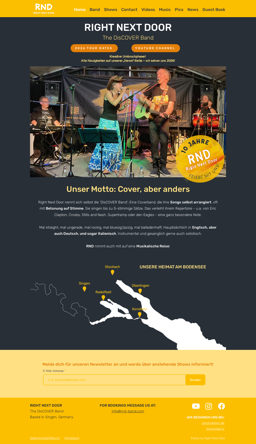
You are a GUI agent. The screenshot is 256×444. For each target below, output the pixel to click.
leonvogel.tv (215, 429)
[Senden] (195, 379)
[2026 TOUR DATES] (94, 48)
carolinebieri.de (213, 423)
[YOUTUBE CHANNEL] (155, 48)
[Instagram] (208, 406)
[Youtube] (195, 406)
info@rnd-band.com (128, 411)
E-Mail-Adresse (53, 370)
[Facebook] (221, 406)
